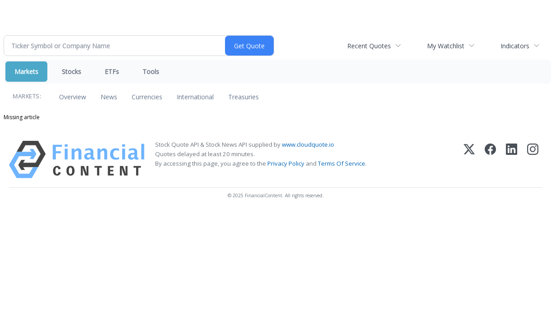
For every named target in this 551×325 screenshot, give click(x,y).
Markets (26, 71)
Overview (72, 97)
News (109, 97)
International (195, 97)
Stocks (71, 71)
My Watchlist (445, 46)
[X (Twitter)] (469, 159)
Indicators (514, 46)
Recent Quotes (369, 46)
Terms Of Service (341, 163)
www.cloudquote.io (308, 144)
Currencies (147, 97)
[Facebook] (490, 159)
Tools (150, 71)
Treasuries (243, 97)
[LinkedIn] (511, 159)
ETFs (112, 71)
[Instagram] (532, 159)
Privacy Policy (285, 163)
